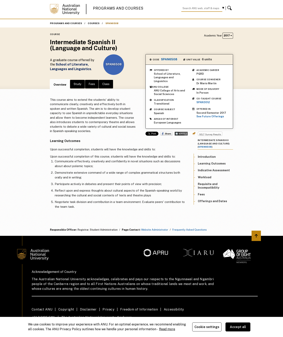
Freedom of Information (139, 309)
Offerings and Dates (212, 201)
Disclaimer (88, 309)
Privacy (108, 309)
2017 (228, 35)
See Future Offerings (210, 116)
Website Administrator (154, 229)
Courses (94, 23)
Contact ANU (42, 309)
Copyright (66, 309)
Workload (204, 177)
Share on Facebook (166, 134)
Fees (92, 84)
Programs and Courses (118, 8)
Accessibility (174, 309)
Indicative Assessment (214, 170)
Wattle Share (181, 134)
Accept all (238, 327)
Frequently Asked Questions (189, 229)
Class (105, 84)
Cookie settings (206, 327)
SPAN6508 (112, 23)
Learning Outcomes (212, 163)
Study (77, 84)
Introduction (207, 156)
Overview (60, 84)
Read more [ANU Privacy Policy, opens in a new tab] (167, 329)
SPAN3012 (203, 102)
